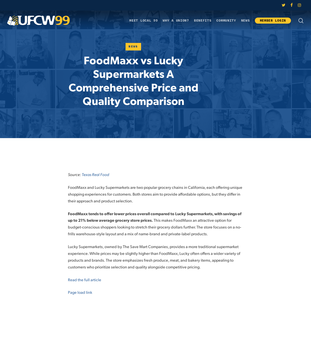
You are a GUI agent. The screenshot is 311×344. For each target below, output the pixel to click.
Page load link (80, 292)
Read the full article (84, 279)
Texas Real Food (95, 174)
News (133, 46)
